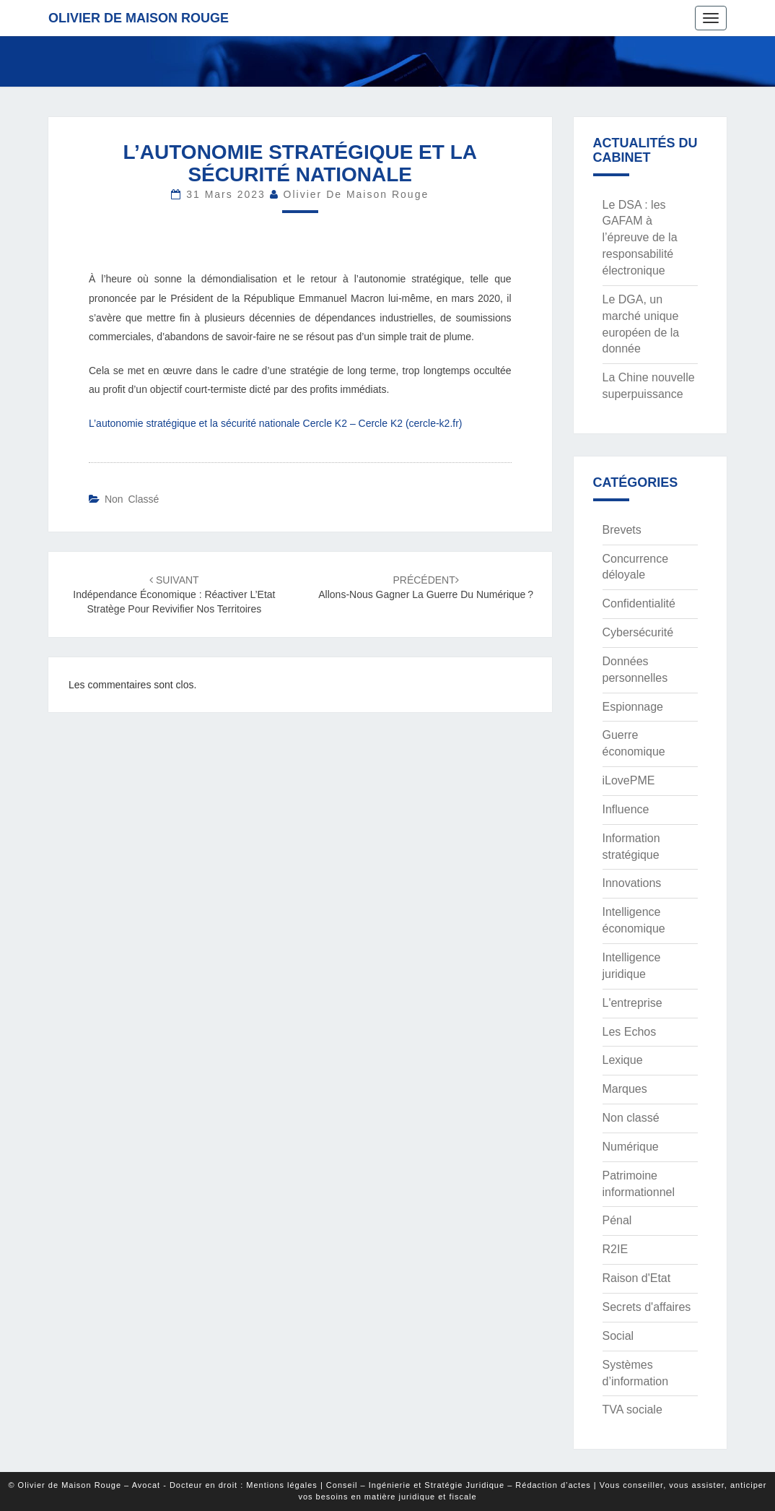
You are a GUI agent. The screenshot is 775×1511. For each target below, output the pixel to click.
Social (618, 1336)
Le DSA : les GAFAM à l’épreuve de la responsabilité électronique (640, 238)
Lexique (623, 1060)
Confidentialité (639, 603)
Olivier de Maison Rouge (138, 18)
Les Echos (630, 1032)
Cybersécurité (638, 632)
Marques (625, 1089)
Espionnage (633, 707)
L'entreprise (632, 1003)
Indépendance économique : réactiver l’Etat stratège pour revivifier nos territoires (174, 594)
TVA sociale (632, 1409)
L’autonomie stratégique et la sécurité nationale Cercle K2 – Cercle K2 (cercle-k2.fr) (275, 423)
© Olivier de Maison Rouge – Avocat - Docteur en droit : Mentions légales (162, 1485)
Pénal (617, 1220)
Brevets (622, 530)
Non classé (132, 499)
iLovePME (629, 780)
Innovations (632, 883)
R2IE (616, 1249)
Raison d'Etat (637, 1278)
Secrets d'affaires (647, 1307)
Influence (626, 809)
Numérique (631, 1146)
